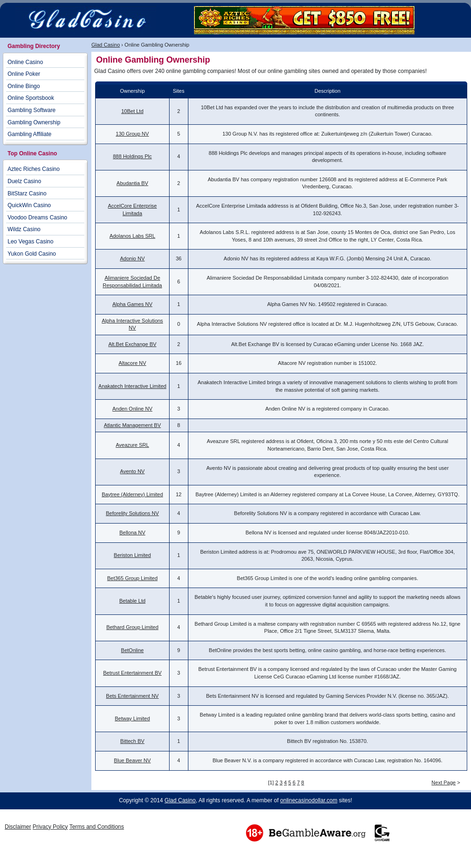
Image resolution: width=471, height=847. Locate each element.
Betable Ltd (132, 601)
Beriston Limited (132, 555)
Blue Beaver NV (132, 760)
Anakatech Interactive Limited (132, 386)
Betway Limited (132, 718)
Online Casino (25, 62)
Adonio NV (132, 258)
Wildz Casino (24, 229)
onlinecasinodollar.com (308, 800)
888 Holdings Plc (132, 156)
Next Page (443, 782)
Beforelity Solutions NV (132, 513)
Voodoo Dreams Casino (37, 217)
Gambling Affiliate (29, 134)
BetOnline (132, 650)
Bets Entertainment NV (132, 696)
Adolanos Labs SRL (132, 236)
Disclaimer (18, 826)
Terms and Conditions (96, 826)
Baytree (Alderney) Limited (132, 494)
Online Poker (24, 74)
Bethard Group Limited (132, 627)
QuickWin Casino (29, 205)
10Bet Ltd (132, 111)
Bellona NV (132, 532)
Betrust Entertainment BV (132, 673)
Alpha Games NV (133, 304)
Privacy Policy (50, 826)
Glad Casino (105, 45)
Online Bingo (24, 86)
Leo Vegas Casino (30, 241)
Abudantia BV (132, 183)
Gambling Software (32, 110)
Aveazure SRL (132, 445)
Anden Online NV (133, 408)
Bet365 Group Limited (132, 578)
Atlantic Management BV (132, 425)
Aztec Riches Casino (34, 169)
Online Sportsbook (31, 98)
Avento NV (132, 471)
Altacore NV (132, 363)
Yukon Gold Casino (32, 253)
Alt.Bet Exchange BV (132, 344)
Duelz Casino (24, 181)
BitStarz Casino (27, 193)
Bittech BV (132, 741)
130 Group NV (132, 134)
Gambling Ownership (34, 122)
